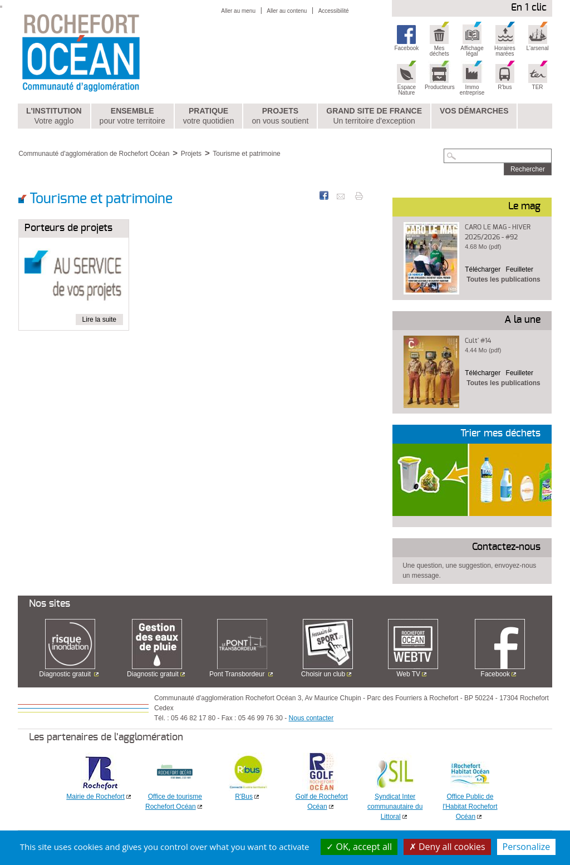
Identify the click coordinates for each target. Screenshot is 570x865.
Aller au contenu (287, 11)
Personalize (527, 847)
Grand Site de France (374, 116)
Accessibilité (333, 11)
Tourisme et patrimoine (246, 154)
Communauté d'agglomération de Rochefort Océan (93, 154)
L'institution (54, 116)
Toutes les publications (503, 279)
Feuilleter (519, 269)
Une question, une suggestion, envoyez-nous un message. (469, 570)
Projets (280, 116)
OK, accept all (359, 847)
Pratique (208, 116)
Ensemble (132, 116)
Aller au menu (238, 11)
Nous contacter (311, 718)
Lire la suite (99, 319)
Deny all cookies (447, 847)
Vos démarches (474, 110)
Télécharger (482, 269)
